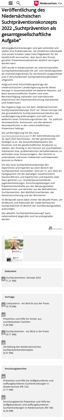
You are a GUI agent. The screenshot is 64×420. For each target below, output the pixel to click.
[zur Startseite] (3, 3)
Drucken (57, 228)
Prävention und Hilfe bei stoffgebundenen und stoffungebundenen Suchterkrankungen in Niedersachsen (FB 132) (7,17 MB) (28, 385)
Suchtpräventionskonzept (15, 135)
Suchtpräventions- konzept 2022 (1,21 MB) (23, 279)
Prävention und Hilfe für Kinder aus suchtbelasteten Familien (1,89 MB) (22, 321)
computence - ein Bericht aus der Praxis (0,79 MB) (27, 305)
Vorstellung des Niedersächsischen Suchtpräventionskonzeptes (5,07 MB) (22, 349)
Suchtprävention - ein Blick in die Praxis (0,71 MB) (27, 333)
